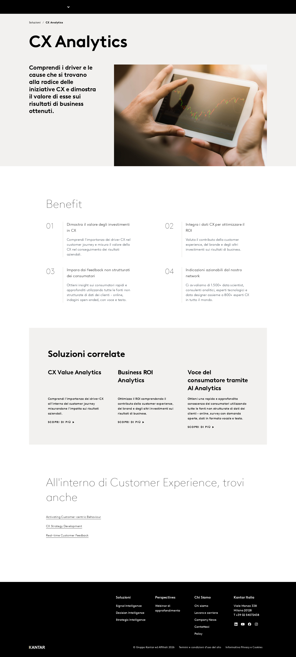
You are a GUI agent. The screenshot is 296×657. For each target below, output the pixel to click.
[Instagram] (256, 625)
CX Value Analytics (74, 379)
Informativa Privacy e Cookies (244, 647)
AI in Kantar (109, 7)
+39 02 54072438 (247, 615)
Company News (205, 620)
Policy (198, 633)
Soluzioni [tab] (60, 7)
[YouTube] (236, 625)
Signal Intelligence (129, 606)
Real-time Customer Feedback (67, 541)
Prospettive (85, 7)
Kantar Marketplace (167, 7)
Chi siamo (191, 7)
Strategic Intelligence (131, 620)
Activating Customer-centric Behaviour (73, 523)
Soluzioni (35, 22)
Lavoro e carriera (214, 7)
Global (254, 7)
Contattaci (237, 7)
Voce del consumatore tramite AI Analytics (218, 387)
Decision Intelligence (130, 613)
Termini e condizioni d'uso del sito (200, 647)
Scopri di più (59, 428)
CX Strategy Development (64, 532)
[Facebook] (249, 625)
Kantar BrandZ (135, 7)
